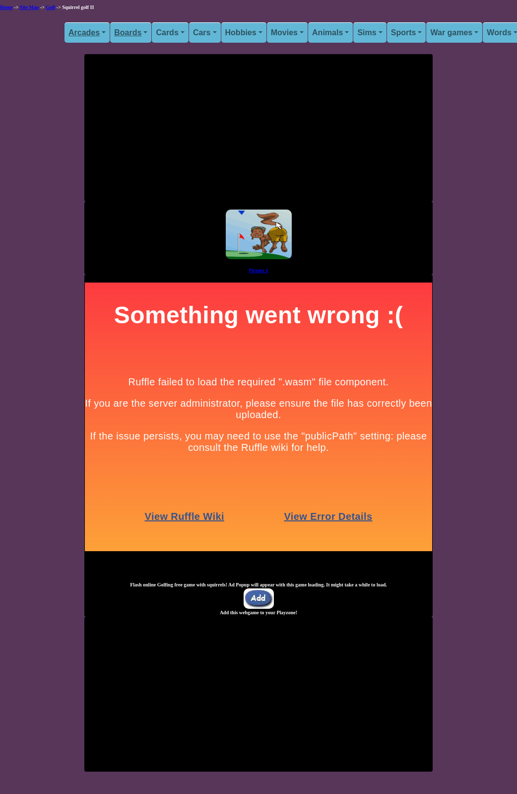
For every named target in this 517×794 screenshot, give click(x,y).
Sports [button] (403, 32)
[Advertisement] (258, 131)
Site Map (29, 7)
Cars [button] (202, 32)
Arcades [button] (84, 32)
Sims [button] (366, 32)
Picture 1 (258, 270)
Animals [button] (327, 32)
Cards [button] (167, 32)
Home (6, 7)
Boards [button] (127, 32)
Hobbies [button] (241, 32)
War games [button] (451, 32)
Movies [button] (284, 32)
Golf (50, 7)
